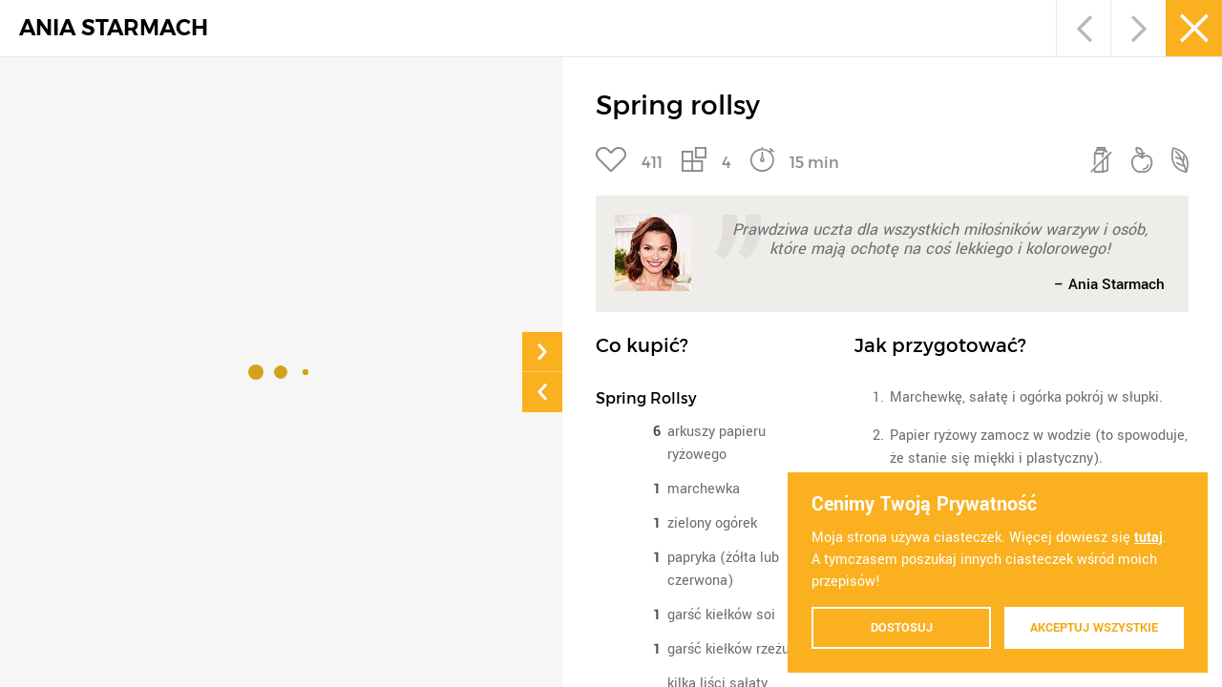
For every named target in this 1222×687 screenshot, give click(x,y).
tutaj (1148, 538)
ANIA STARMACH (113, 28)
